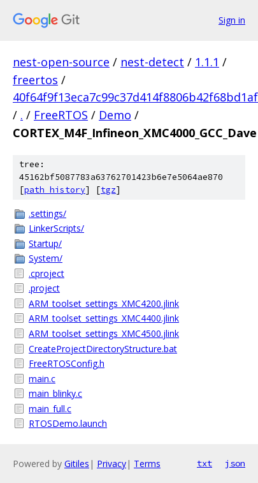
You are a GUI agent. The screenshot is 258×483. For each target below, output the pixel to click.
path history (54, 189)
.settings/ (47, 213)
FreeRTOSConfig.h (66, 363)
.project (44, 288)
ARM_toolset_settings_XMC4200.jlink (104, 303)
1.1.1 (207, 62)
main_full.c (50, 409)
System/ (45, 258)
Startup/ (45, 243)
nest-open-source (61, 62)
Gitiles (76, 463)
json (235, 463)
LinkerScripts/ (56, 228)
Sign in (232, 20)
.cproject (46, 273)
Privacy (111, 463)
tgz (108, 189)
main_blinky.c (55, 393)
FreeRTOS (61, 115)
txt (204, 463)
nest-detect (152, 62)
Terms (147, 463)
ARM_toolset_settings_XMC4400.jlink (104, 318)
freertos (35, 79)
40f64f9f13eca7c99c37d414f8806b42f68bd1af (135, 97)
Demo (115, 115)
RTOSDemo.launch (68, 423)
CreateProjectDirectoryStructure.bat (103, 349)
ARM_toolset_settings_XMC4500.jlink (104, 333)
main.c (42, 379)
